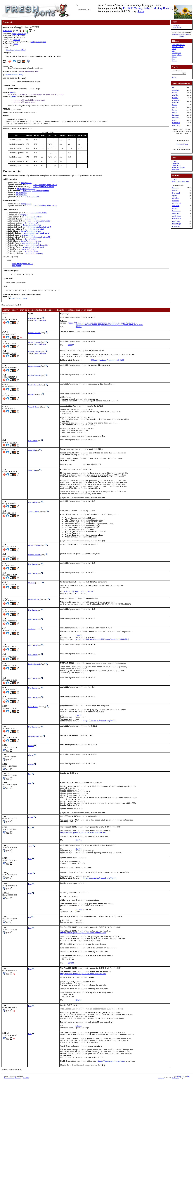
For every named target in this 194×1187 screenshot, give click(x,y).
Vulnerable (175, 206)
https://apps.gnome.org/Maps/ (15, 50)
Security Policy (177, 55)
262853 (67, 636)
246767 (79, 770)
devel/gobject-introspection (36, 196)
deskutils (9, 31)
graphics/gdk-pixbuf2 (40, 247)
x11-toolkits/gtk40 (30, 254)
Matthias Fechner (34, 645)
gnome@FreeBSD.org (19, 34)
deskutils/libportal (32, 233)
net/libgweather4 (34, 224)
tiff (173, 87)
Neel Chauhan (32, 468)
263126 (90, 636)
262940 (75, 636)
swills (30, 913)
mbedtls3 (175, 95)
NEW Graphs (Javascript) (180, 181)
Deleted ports (176, 165)
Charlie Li (31, 414)
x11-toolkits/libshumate (39, 229)
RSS (188, 1182)
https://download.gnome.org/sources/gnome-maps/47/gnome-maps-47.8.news (101, 338)
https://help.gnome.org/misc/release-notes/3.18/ (83, 1013)
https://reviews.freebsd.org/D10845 (100, 951)
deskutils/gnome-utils (22, 276)
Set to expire (176, 211)
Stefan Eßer (32, 477)
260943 (79, 684)
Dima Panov (32, 332)
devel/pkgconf (33, 203)
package (13, 98)
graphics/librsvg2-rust (33, 258)
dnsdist (174, 93)
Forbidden (175, 198)
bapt (29, 830)
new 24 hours (176, 216)
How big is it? (176, 53)
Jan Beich (31, 676)
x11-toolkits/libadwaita (37, 256)
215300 (79, 917)
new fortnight (176, 224)
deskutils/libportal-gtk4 (39, 235)
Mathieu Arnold (33, 792)
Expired (174, 208)
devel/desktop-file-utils (45, 189)
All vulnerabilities (182, 144)
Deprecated (176, 193)
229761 (79, 907)
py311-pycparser (35, 42)
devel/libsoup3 (31, 231)
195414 (79, 1125)
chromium (175, 90)
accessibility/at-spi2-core (36, 242)
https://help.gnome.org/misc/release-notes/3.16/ (83, 1062)
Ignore (174, 195)
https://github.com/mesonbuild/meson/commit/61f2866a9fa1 (102, 689)
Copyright (161, 1184)
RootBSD (181, 36)
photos (140, 11)
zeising (30, 879)
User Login (175, 25)
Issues (174, 49)
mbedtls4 (175, 98)
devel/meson (21, 198)
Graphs (174, 179)
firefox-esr (175, 115)
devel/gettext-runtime (43, 191)
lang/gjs (24, 222)
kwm (30, 892)
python (43, 42)
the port (12, 94)
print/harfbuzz (31, 263)
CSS (183, 1182)
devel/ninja (21, 200)
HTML (179, 1182)
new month (176, 226)
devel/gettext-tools (26, 193)
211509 (79, 986)
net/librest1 (30, 226)
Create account (177, 27)
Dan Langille (175, 1184)
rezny (30, 945)
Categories (175, 163)
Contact (174, 61)
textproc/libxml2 (28, 261)
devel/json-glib (37, 238)
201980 (79, 1094)
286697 (71, 362)
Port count (175, 188)
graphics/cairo (28, 245)
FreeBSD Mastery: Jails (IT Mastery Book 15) (148, 8)
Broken (174, 190)
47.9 (4, 31)
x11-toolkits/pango (34, 265)
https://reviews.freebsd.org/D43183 (107, 379)
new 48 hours (176, 218)
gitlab (174, 120)
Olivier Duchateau (40, 334)
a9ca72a (16, 40)
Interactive (175, 213)
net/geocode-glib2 (39, 219)
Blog (173, 59)
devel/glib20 (30, 249)
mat (29, 995)
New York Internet (177, 34)
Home (174, 161)
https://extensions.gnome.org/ (111, 1167)
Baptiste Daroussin (34, 349)
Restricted (175, 201)
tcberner (31, 802)
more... (174, 77)
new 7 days (176, 221)
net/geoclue (26, 187)
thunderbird (176, 123)
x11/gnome (16, 278)
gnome (15, 44)
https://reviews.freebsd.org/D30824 (100, 777)
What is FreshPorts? (178, 45)
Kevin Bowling (33, 759)
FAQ (173, 51)
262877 (82, 636)
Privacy (174, 57)
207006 (71, 1050)
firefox (174, 105)
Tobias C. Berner (33, 428)
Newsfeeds (175, 169)
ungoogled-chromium (176, 101)
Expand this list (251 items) (14, 76)
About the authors (177, 47)
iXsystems (186, 34)
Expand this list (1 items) (18, 312)
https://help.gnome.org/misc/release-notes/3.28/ (83, 898)
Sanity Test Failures (178, 167)
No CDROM (176, 203)
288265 (79, 343)
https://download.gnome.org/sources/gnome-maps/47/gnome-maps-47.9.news (109, 340)
